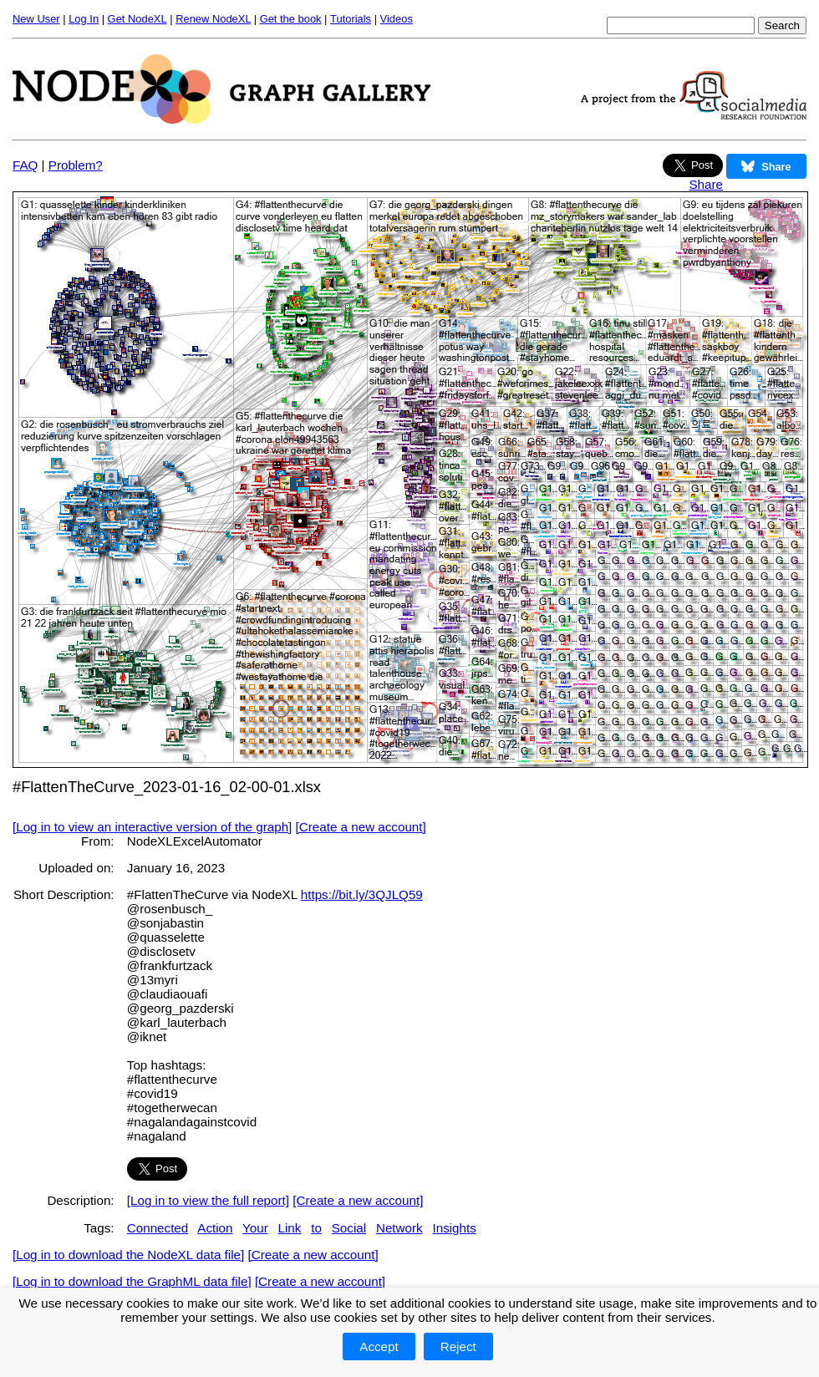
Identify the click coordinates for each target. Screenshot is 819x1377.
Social (349, 1228)
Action (214, 1228)
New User (36, 19)
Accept (378, 1346)
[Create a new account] (361, 827)
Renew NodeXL (213, 19)
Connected (157, 1228)
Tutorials (350, 19)
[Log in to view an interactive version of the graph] (152, 827)
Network (399, 1228)
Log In (84, 19)
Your (255, 1228)
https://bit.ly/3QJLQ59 (362, 894)
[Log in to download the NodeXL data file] (128, 1254)
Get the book (291, 19)
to (316, 1228)
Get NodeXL (137, 19)
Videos (396, 19)
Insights (454, 1228)
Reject (458, 1346)
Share (706, 184)
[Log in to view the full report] (208, 1200)
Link (290, 1228)
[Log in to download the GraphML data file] (132, 1281)
